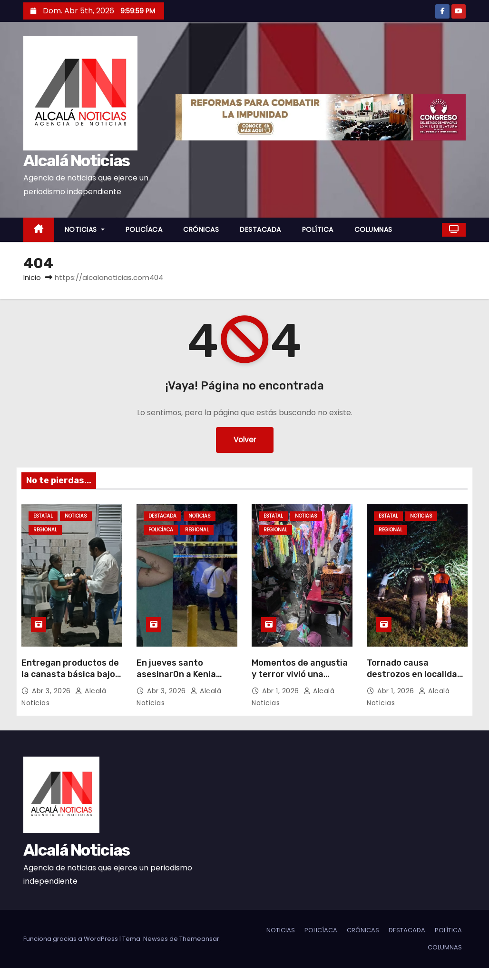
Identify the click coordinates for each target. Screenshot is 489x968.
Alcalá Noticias (76, 160)
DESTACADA (260, 229)
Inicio (32, 277)
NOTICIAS (85, 229)
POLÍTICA (317, 229)
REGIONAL (45, 529)
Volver (245, 440)
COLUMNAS (373, 229)
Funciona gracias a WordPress (71, 938)
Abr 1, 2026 (281, 691)
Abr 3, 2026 (52, 691)
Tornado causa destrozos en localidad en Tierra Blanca (414, 674)
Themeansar (199, 938)
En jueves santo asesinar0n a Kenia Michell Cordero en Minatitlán (176, 680)
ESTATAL (43, 515)
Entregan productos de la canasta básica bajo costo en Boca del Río (70, 674)
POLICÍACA (144, 229)
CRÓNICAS (201, 229)
